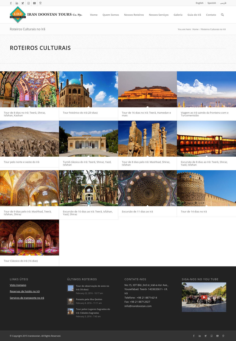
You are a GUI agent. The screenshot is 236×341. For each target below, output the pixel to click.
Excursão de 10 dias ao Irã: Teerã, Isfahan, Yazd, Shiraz (88, 213)
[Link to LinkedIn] (17, 3)
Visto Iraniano (18, 285)
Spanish (212, 2)
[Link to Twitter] (23, 3)
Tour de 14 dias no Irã (194, 211)
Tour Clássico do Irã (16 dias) (21, 261)
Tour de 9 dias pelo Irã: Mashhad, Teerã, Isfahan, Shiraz (27, 213)
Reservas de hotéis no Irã (25, 291)
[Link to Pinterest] (40, 3)
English (199, 2)
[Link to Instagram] (28, 3)
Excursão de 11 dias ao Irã (137, 211)
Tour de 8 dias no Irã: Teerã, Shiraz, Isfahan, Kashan (25, 114)
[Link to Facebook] (11, 3)
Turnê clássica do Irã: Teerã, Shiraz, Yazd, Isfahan (87, 163)
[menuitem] (200, 3)
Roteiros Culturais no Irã (27, 29)
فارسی (223, 2)
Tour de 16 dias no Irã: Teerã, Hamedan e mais (146, 114)
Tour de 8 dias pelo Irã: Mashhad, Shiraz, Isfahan (146, 163)
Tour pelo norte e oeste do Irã (21, 162)
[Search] (222, 14)
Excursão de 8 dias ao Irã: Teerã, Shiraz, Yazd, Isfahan (204, 163)
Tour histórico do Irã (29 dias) (80, 112)
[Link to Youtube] (34, 3)
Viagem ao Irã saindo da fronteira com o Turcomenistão (204, 114)
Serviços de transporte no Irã (27, 298)
